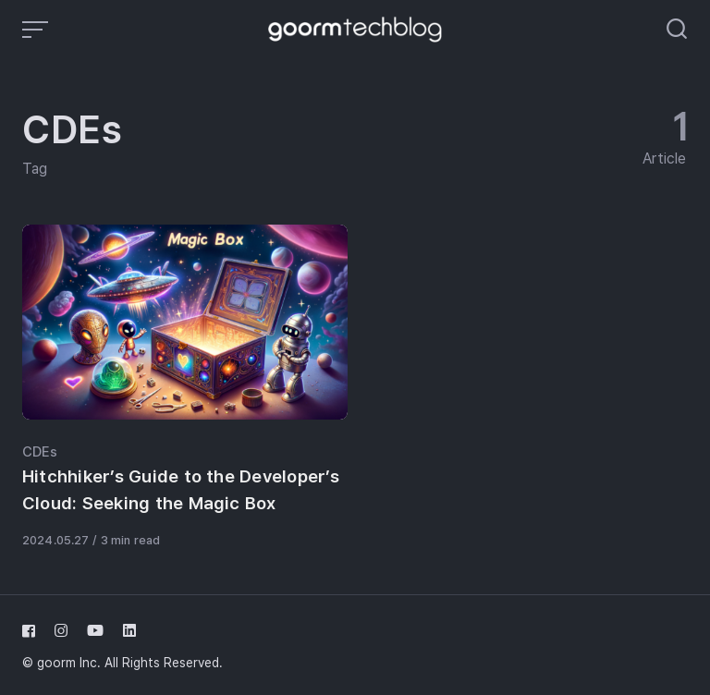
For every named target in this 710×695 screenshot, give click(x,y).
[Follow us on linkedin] (126, 631)
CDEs (39, 452)
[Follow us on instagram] (61, 631)
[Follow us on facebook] (32, 631)
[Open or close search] (677, 29)
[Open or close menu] (37, 30)
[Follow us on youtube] (95, 631)
